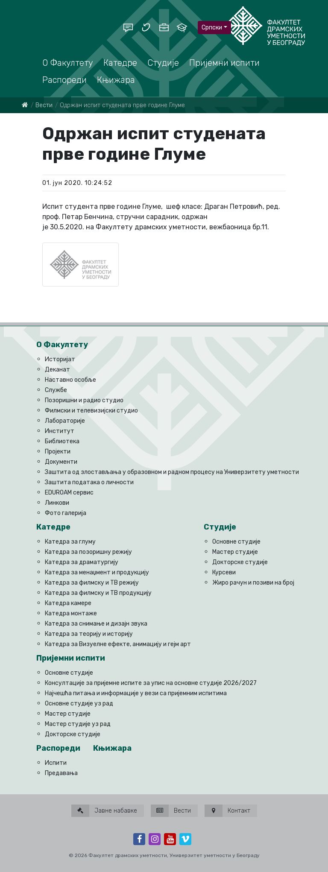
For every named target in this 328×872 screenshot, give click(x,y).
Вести (44, 105)
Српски (212, 27)
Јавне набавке (104, 811)
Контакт (227, 811)
